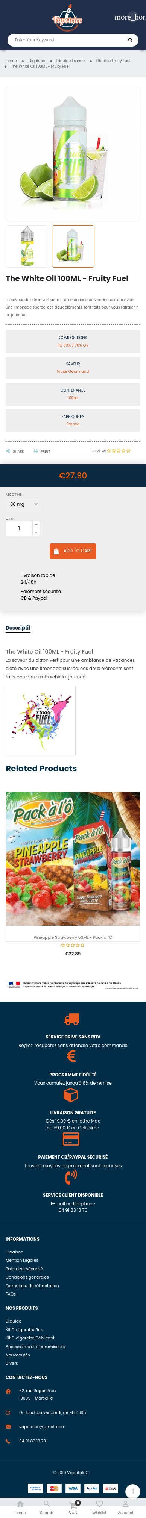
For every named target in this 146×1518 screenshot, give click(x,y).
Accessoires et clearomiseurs (35, 1347)
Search (130, 40)
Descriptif (18, 627)
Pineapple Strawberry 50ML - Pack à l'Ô (73, 937)
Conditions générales (27, 1277)
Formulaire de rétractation (32, 1286)
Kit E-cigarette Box (24, 1330)
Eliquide (13, 1321)
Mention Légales (22, 1260)
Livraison (14, 1252)
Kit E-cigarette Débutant (30, 1338)
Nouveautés (18, 1355)
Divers (12, 1363)
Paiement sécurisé (24, 1269)
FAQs (11, 1294)
